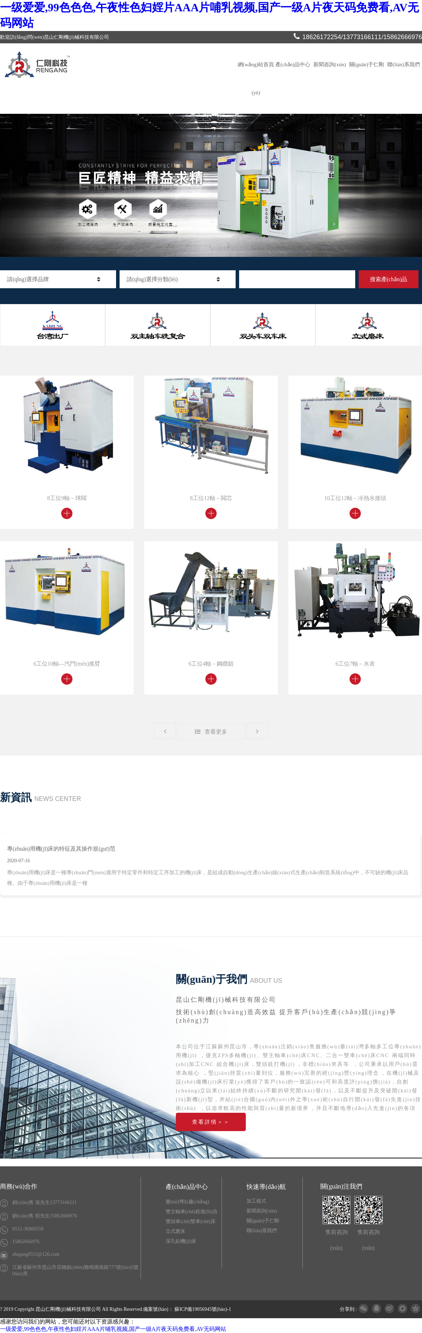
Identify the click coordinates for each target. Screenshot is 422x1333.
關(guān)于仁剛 (366, 64)
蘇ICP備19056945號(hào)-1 (202, 1309)
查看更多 (211, 732)
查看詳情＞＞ (211, 1122)
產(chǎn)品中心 (293, 64)
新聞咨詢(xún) (329, 64)
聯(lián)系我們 (403, 64)
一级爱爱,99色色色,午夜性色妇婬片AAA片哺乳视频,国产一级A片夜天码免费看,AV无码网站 (113, 1329)
